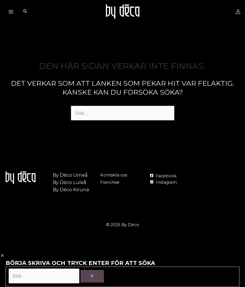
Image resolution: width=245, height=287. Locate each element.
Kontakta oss (113, 175)
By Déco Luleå (69, 182)
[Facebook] (163, 176)
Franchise (110, 182)
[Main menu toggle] (10, 11)
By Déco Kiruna (71, 189)
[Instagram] (163, 182)
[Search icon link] (25, 12)
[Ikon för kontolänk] (238, 11)
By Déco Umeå (70, 175)
